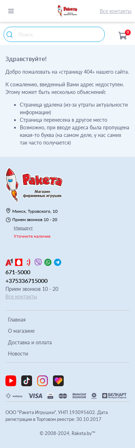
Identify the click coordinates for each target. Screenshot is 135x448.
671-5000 (17, 271)
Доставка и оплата (30, 342)
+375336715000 (26, 280)
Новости (18, 353)
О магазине (21, 331)
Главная (17, 319)
